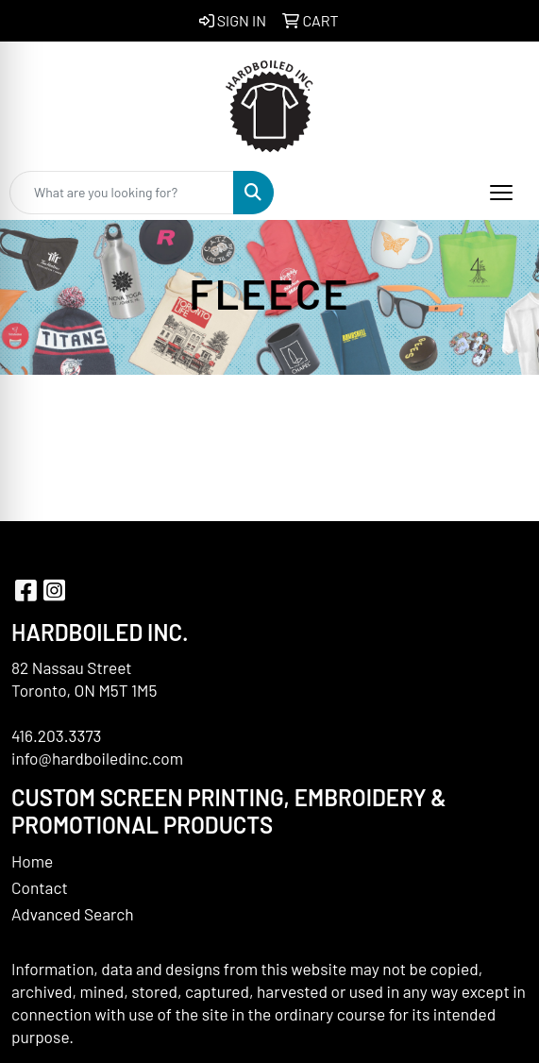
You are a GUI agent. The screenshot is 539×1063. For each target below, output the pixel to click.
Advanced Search (72, 913)
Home (32, 861)
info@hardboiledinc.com (97, 758)
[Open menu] (501, 192)
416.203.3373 (56, 735)
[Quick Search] (121, 192)
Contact (39, 887)
